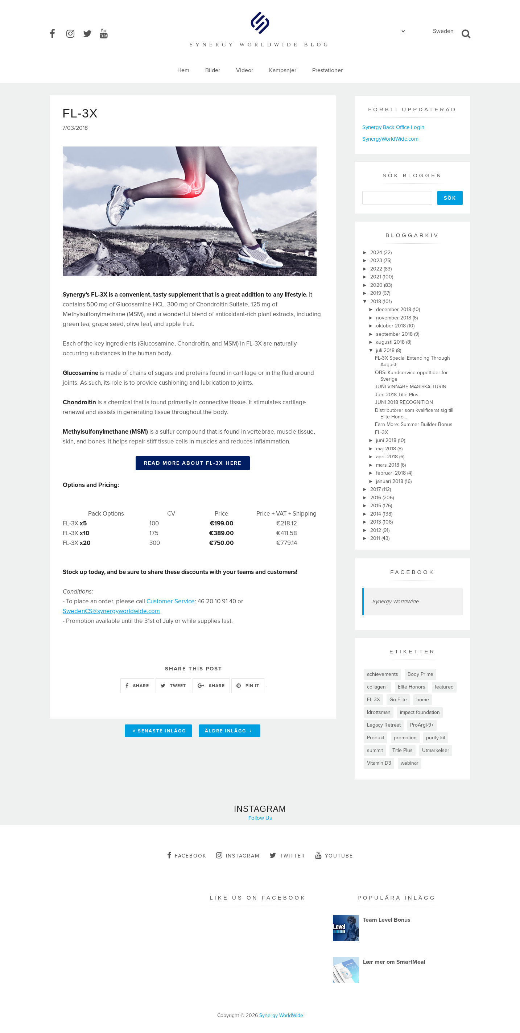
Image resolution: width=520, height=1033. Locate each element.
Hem (183, 70)
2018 (376, 301)
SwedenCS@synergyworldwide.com (111, 611)
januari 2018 (390, 481)
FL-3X (381, 432)
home (422, 700)
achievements (382, 674)
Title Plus (402, 750)
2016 (376, 498)
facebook (186, 855)
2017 (376, 489)
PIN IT (247, 685)
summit (375, 750)
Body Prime (420, 674)
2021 (376, 277)
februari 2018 (391, 473)
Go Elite (398, 700)
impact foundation (420, 712)
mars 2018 (388, 465)
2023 (377, 260)
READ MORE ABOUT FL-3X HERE (193, 463)
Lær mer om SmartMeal (394, 962)
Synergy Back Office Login (393, 127)
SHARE (137, 685)
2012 (376, 530)
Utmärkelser (435, 750)
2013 (376, 522)
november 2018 (394, 318)
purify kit (435, 738)
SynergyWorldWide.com (390, 139)
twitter (287, 855)
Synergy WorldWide (395, 601)
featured (444, 687)
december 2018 (394, 309)
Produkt (375, 738)
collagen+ (377, 687)
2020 (377, 285)
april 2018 (387, 457)
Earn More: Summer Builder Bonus (414, 424)
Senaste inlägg (159, 731)
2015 (376, 506)
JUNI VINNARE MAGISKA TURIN (410, 387)
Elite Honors (411, 687)
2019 (376, 293)
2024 (377, 252)
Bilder (212, 70)
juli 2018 (386, 350)
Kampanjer (282, 70)
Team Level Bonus (386, 919)
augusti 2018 (391, 342)
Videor (244, 70)
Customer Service (170, 601)
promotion (405, 738)
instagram (238, 855)
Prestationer (327, 70)
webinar (409, 763)
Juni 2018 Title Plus (396, 395)
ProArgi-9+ (422, 725)
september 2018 (395, 334)
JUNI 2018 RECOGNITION (404, 402)
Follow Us (260, 818)
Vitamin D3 (379, 763)
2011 (375, 538)
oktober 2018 (391, 326)
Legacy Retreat (384, 725)
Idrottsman (379, 712)
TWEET (173, 685)
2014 (376, 514)
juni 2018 (387, 440)
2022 (377, 269)
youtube (334, 855)
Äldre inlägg (228, 731)
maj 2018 (386, 449)
